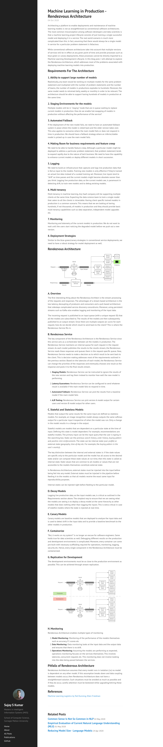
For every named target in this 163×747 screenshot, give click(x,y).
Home (6, 726)
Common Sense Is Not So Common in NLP (76, 719)
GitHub (7, 741)
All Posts (8, 733)
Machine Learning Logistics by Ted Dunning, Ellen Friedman (74, 696)
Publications (9, 737)
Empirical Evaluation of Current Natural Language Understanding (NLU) (84, 724)
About (6, 730)
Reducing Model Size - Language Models (75, 730)
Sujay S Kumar (13, 705)
